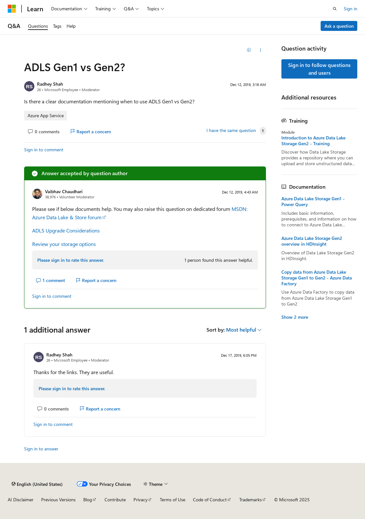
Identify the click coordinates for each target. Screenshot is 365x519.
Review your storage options (64, 244)
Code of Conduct (210, 499)
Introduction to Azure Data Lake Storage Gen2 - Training (313, 140)
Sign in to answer (41, 449)
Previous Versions (58, 499)
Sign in (350, 8)
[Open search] (334, 8)
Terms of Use (172, 499)
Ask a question (339, 26)
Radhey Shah (50, 84)
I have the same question (231, 130)
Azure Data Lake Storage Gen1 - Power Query (313, 201)
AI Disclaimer (20, 499)
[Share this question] (260, 50)
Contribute (115, 499)
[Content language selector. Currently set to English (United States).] (37, 484)
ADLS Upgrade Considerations (66, 230)
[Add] (249, 50)
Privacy (140, 499)
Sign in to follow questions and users (319, 68)
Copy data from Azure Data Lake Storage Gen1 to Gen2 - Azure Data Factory (316, 278)
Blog (87, 499)
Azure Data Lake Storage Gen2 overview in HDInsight (311, 241)
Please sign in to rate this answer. (70, 260)
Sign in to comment (43, 149)
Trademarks (250, 499)
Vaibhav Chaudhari (64, 191)
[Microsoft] (12, 9)
